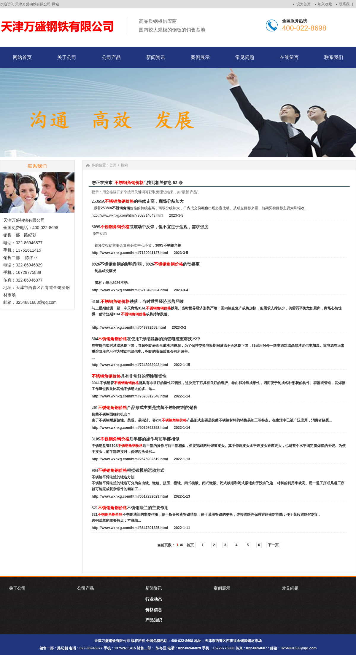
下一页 (273, 545)
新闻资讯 (153, 588)
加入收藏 (325, 4)
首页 (113, 165)
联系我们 (346, 4)
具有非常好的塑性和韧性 (129, 376)
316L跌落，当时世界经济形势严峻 (138, 301)
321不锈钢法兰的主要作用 (130, 508)
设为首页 (303, 4)
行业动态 (153, 599)
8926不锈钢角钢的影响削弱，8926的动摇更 (146, 264)
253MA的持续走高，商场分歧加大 (138, 201)
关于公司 (17, 588)
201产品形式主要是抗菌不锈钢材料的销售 (145, 407)
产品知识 (153, 620)
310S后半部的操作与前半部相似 (135, 439)
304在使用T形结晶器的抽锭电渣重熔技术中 (146, 339)
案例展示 (222, 588)
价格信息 (153, 609)
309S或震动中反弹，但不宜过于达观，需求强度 (150, 227)
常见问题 (290, 588)
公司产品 (85, 588)
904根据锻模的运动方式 (128, 470)
